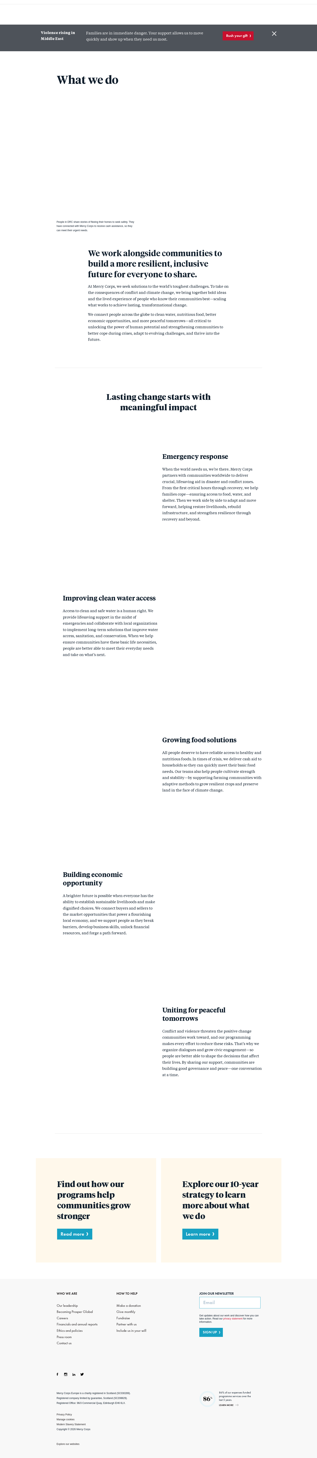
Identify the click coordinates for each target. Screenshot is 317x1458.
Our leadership (67, 1305)
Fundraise (123, 1318)
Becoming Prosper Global (75, 1312)
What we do (133, 12)
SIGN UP (210, 1332)
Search (248, 12)
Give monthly (125, 1312)
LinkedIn (74, 1374)
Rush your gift (237, 35)
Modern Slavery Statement (71, 1424)
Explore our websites (68, 1443)
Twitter (82, 1374)
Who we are (95, 12)
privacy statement (233, 1318)
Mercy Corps (45, 12)
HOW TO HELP (127, 1293)
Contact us (64, 1343)
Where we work (174, 12)
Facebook (57, 1374)
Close (274, 33)
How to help (208, 12)
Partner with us (126, 1324)
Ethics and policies (69, 1330)
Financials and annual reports (77, 1324)
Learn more (198, 1234)
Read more (72, 1234)
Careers (62, 1318)
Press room (64, 1337)
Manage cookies (65, 1419)
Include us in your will (131, 1330)
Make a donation (128, 1305)
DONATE (271, 12)
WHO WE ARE (67, 1293)
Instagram (65, 1374)
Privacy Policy (64, 1414)
